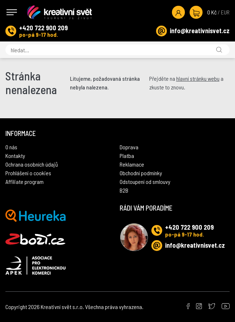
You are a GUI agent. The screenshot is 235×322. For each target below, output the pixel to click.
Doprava (129, 147)
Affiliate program (24, 181)
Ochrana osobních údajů (31, 164)
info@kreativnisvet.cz (200, 31)
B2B (124, 190)
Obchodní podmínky (141, 172)
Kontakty (15, 155)
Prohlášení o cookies (28, 172)
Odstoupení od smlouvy (145, 181)
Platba (127, 155)
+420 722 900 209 (43, 28)
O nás (11, 147)
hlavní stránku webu (198, 78)
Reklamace (132, 164)
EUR (225, 12)
